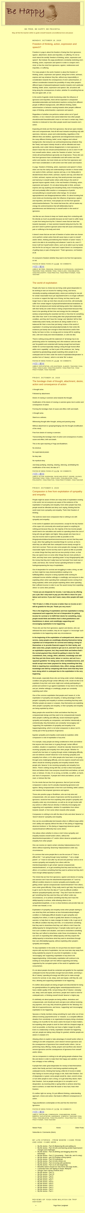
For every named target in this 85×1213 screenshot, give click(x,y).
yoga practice (53, 273)
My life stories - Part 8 (45, 1178)
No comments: (66, 264)
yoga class (62, 271)
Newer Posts (37, 1128)
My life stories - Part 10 (46, 1174)
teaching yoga (38, 271)
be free (42, 269)
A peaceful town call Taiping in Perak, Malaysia (54, 1169)
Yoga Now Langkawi (60, 1205)
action (41, 476)
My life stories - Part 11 (46, 1172)
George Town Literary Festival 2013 (50, 1170)
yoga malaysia (73, 271)
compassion (53, 1114)
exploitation (44, 366)
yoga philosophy (39, 273)
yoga (54, 271)
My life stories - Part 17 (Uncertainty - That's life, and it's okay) (60, 1155)
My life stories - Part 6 (45, 1182)
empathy (35, 1116)
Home (58, 1128)
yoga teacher (50, 369)
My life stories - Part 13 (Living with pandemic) (54, 1163)
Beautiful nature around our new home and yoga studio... (58, 1167)
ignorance (78, 269)
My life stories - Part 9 (45, 1176)
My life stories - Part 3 (45, 1187)
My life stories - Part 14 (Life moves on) (52, 1161)
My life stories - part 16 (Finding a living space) (54, 1157)
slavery (66, 366)
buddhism (49, 476)
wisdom (49, 271)
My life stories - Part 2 (45, 1189)
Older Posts (79, 1128)
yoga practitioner (67, 273)
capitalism (43, 1114)
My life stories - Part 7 (45, 1180)
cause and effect (61, 476)
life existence (56, 366)
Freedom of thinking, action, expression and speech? (54, 45)
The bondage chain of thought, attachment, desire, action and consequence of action (57, 383)
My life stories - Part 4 (45, 1185)
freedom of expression (64, 269)
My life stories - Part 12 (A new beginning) (53, 1165)
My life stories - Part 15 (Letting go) (50, 1159)
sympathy (64, 1116)
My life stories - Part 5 (45, 1183)
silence (79, 476)
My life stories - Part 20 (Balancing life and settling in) (57, 1146)
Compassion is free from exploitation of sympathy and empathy (57, 493)
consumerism (64, 1114)
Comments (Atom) (49, 1132)
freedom (49, 269)
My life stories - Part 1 (45, 1191)
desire (71, 476)
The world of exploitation (44, 283)
